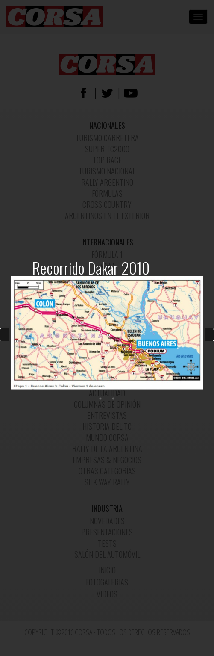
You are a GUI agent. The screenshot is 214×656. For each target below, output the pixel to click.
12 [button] (158, 388)
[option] (107, 332)
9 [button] (119, 388)
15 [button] (196, 388)
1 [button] (17, 388)
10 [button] (132, 388)
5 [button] (68, 388)
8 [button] (107, 388)
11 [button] (145, 388)
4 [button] (55, 388)
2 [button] (30, 388)
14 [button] (183, 388)
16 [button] (100, 399)
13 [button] (171, 388)
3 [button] (42, 388)
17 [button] (113, 399)
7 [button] (94, 388)
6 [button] (81, 388)
